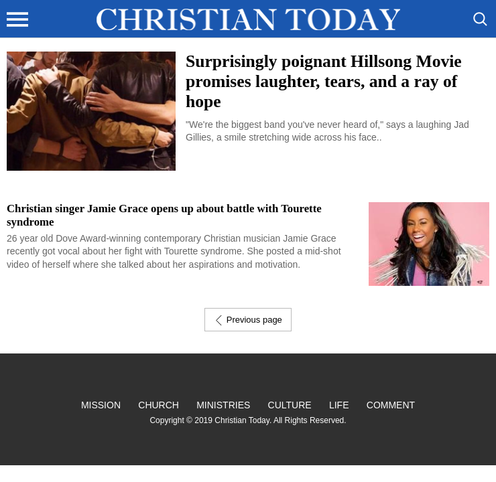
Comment (391, 405)
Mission (101, 405)
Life (339, 405)
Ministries (223, 405)
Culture (290, 405)
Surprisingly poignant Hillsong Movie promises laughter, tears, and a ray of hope (324, 81)
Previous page (248, 320)
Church (158, 405)
